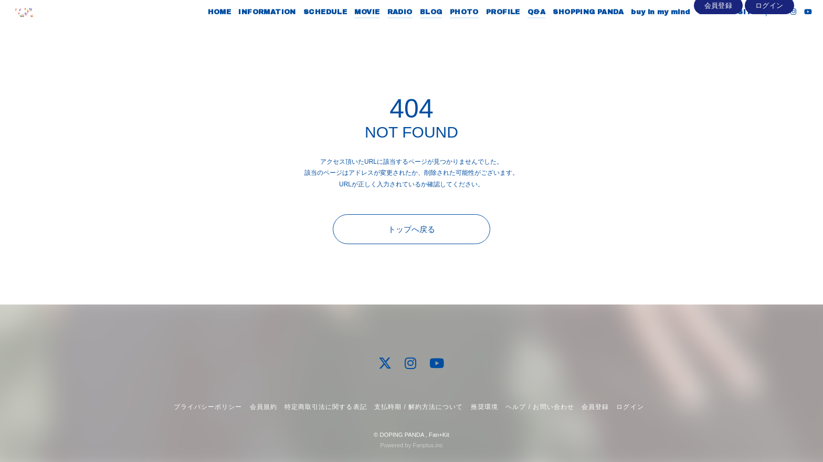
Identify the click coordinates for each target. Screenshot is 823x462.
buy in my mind (641, 30)
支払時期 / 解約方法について (418, 407)
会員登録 (718, 48)
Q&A (517, 30)
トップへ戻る (411, 229)
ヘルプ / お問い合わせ (539, 407)
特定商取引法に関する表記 (325, 407)
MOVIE (348, 30)
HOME (200, 30)
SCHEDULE (306, 30)
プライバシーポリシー (208, 407)
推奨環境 (484, 407)
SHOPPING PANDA (569, 30)
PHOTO (444, 30)
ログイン (769, 48)
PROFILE (484, 30)
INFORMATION (248, 30)
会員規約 (263, 407)
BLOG (411, 30)
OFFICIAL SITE (707, 30)
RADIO (380, 30)
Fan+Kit (439, 435)
